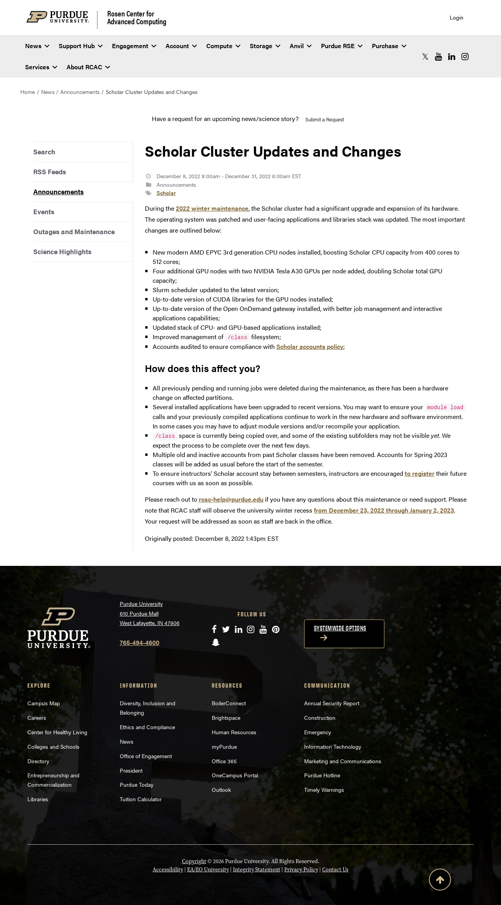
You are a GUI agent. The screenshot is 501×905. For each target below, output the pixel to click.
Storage (265, 45)
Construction (319, 717)
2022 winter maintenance (212, 208)
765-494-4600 (139, 642)
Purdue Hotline (322, 775)
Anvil (301, 45)
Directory (38, 761)
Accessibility (168, 869)
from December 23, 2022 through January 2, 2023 (384, 510)
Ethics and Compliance (147, 727)
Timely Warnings (324, 789)
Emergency (317, 732)
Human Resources (234, 732)
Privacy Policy (301, 869)
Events (43, 211)
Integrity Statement (256, 869)
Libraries (37, 799)
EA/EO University (208, 869)
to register (419, 473)
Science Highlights (62, 251)
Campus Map (43, 703)
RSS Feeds (49, 171)
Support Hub (81, 45)
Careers (36, 717)
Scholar (166, 193)
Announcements (79, 92)
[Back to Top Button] (440, 881)
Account (181, 45)
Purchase (389, 45)
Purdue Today (136, 784)
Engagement (134, 45)
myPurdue (224, 746)
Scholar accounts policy (309, 346)
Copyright (194, 861)
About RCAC (88, 66)
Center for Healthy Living (57, 732)
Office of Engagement (146, 756)
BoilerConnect (229, 703)
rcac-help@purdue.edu (231, 499)
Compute (223, 45)
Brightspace (226, 717)
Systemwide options (340, 628)
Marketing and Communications (342, 761)
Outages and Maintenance (74, 231)
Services (41, 66)
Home (27, 92)
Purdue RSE (341, 45)
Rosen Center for (136, 17)
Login (456, 17)
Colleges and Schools (53, 746)
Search (44, 151)
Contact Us (335, 869)
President (131, 770)
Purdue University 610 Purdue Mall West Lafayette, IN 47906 (150, 613)
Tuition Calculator (141, 799)
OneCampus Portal (235, 775)
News (37, 45)
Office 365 (224, 761)
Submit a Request (324, 119)
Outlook (221, 789)
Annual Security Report (331, 703)
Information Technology (332, 746)
